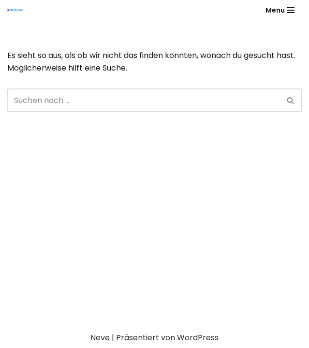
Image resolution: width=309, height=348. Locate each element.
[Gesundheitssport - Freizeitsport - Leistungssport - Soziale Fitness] (17, 10)
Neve (100, 337)
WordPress (198, 337)
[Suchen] (143, 100)
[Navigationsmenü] (280, 10)
